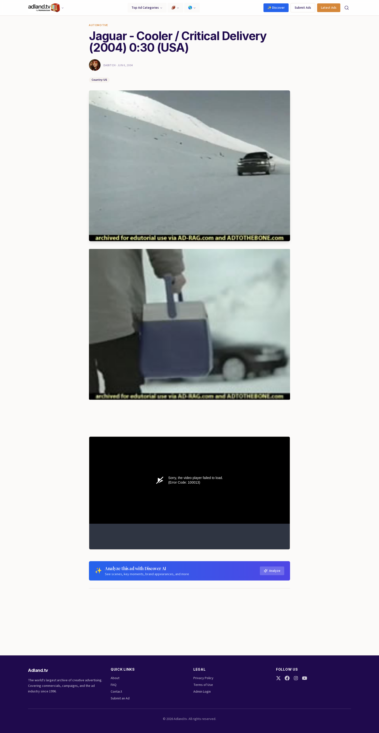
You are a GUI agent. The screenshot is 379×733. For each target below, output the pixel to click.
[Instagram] (295, 678)
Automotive (98, 25)
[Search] (346, 7)
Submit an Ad (120, 698)
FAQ (114, 684)
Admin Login (202, 691)
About (115, 678)
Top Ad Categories (147, 7)
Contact (116, 691)
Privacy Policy (203, 678)
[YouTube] (304, 678)
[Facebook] (287, 678)
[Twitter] (278, 678)
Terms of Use (203, 684)
